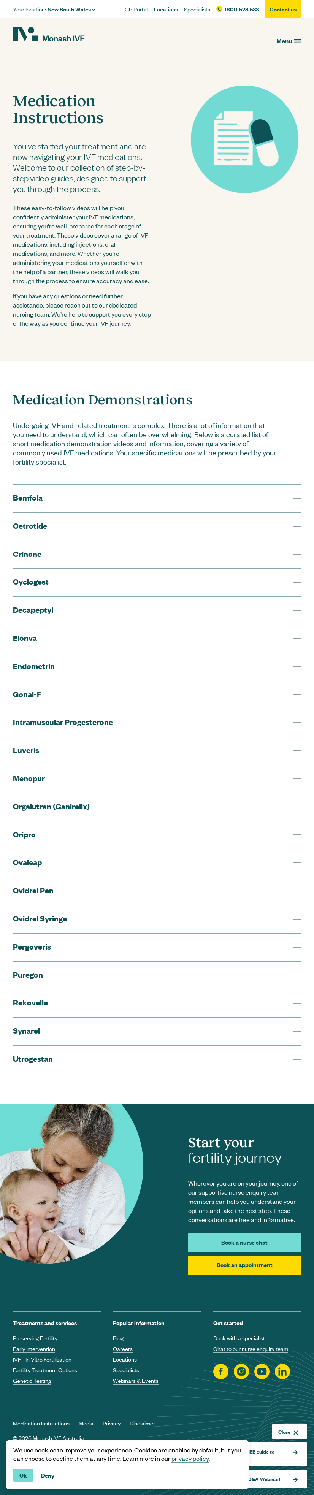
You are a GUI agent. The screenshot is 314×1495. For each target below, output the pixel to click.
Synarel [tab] (26, 1030)
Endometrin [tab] (34, 666)
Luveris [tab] (26, 750)
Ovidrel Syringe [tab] (40, 918)
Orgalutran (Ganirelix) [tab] (51, 806)
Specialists (197, 9)
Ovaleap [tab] (27, 862)
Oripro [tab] (24, 834)
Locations (166, 9)
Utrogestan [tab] (33, 1058)
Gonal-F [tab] (27, 694)
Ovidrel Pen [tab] (33, 890)
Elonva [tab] (25, 638)
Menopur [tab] (29, 778)
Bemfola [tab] (28, 497)
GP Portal (136, 9)
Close (288, 1431)
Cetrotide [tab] (30, 525)
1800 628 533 (242, 9)
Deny (47, 1475)
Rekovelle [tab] (30, 1002)
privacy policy (190, 1458)
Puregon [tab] (28, 974)
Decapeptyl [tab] (33, 609)
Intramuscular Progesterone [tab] (63, 722)
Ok (23, 1475)
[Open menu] (288, 41)
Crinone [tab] (27, 554)
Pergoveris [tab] (32, 946)
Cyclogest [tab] (31, 581)
